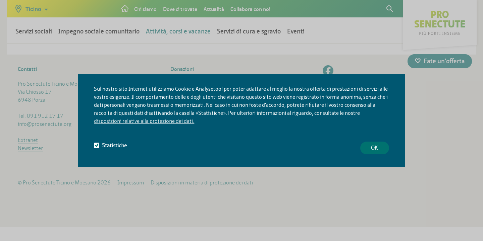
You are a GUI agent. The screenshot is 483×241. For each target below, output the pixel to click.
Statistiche (110, 145)
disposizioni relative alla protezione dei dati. (144, 121)
